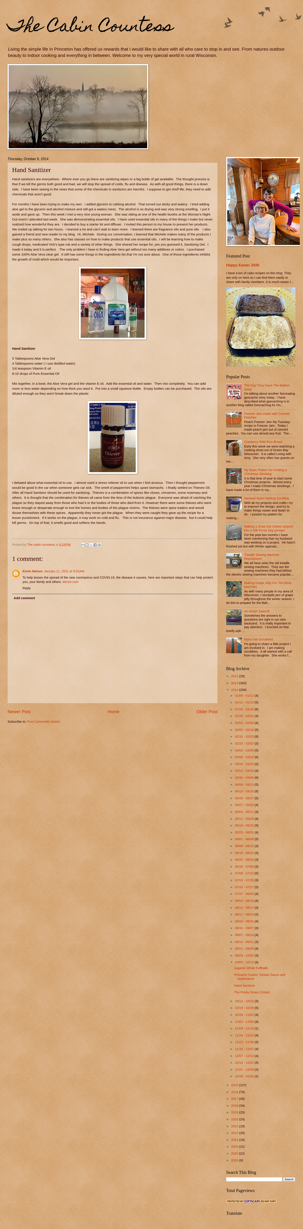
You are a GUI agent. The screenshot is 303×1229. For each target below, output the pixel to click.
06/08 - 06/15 (245, 846)
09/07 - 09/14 (245, 935)
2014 (235, 690)
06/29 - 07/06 (245, 866)
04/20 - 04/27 (245, 798)
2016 (235, 1092)
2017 (235, 1098)
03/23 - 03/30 (245, 770)
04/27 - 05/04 (245, 805)
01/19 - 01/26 (245, 709)
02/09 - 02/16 (245, 730)
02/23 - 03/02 (245, 743)
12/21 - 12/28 (245, 1069)
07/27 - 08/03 (245, 894)
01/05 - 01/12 (245, 695)
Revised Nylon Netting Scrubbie (266, 498)
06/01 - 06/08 (245, 839)
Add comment (24, 598)
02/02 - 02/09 (245, 723)
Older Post (207, 711)
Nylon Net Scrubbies (258, 639)
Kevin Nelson (33, 571)
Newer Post (19, 711)
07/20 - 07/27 (245, 887)
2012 (235, 676)
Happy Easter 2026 (242, 265)
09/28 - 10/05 (245, 955)
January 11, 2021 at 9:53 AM (64, 571)
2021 (235, 1126)
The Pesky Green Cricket (252, 992)
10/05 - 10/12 (245, 962)
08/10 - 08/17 (245, 907)
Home (113, 711)
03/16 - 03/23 (245, 764)
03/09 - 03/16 (245, 757)
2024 (235, 1146)
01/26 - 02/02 (245, 716)
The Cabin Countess (90, 27)
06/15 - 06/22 (245, 853)
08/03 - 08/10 (245, 900)
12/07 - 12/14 (245, 1056)
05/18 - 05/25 (245, 825)
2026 (235, 1160)
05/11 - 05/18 (245, 818)
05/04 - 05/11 (245, 812)
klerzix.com (71, 582)
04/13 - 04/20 (245, 791)
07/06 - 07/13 (245, 873)
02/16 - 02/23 (245, 736)
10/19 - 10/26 (245, 1008)
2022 (235, 1133)
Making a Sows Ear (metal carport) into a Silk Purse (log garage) (268, 528)
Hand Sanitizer (244, 985)
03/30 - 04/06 (245, 777)
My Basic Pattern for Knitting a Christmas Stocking (265, 472)
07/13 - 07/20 (245, 880)
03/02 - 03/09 (245, 750)
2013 (235, 683)
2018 (235, 1105)
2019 (235, 1112)
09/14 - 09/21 (245, 942)
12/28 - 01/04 (245, 1076)
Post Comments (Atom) (43, 721)
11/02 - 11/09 (245, 1021)
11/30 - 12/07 (245, 1049)
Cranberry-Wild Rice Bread (263, 442)
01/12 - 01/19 (245, 702)
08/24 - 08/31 (245, 921)
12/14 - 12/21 (245, 1062)
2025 (235, 1153)
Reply (27, 588)
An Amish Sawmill (256, 611)
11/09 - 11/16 (245, 1028)
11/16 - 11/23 (245, 1035)
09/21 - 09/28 (245, 948)
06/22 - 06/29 (245, 859)
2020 (235, 1119)
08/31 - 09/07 (245, 928)
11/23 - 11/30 (245, 1042)
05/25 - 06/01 (245, 832)
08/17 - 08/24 (245, 914)
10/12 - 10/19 (245, 1001)
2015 (235, 1085)
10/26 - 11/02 (245, 1015)
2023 (235, 1140)
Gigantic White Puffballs (251, 968)
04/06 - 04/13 (245, 784)
